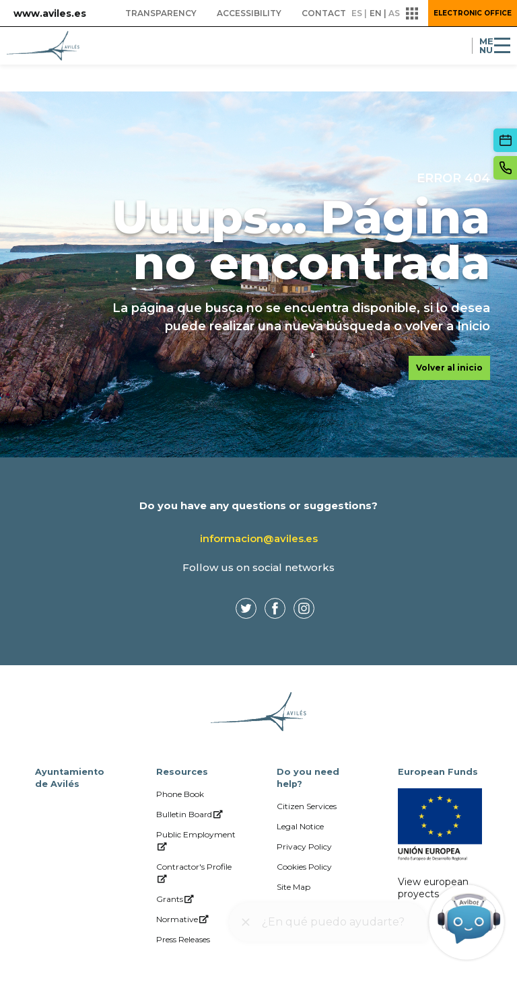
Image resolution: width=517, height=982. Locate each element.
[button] (412, 13)
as (394, 13)
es (356, 13)
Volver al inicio (449, 368)
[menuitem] (161, 13)
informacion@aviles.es (259, 538)
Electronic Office (473, 13)
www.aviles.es (49, 13)
